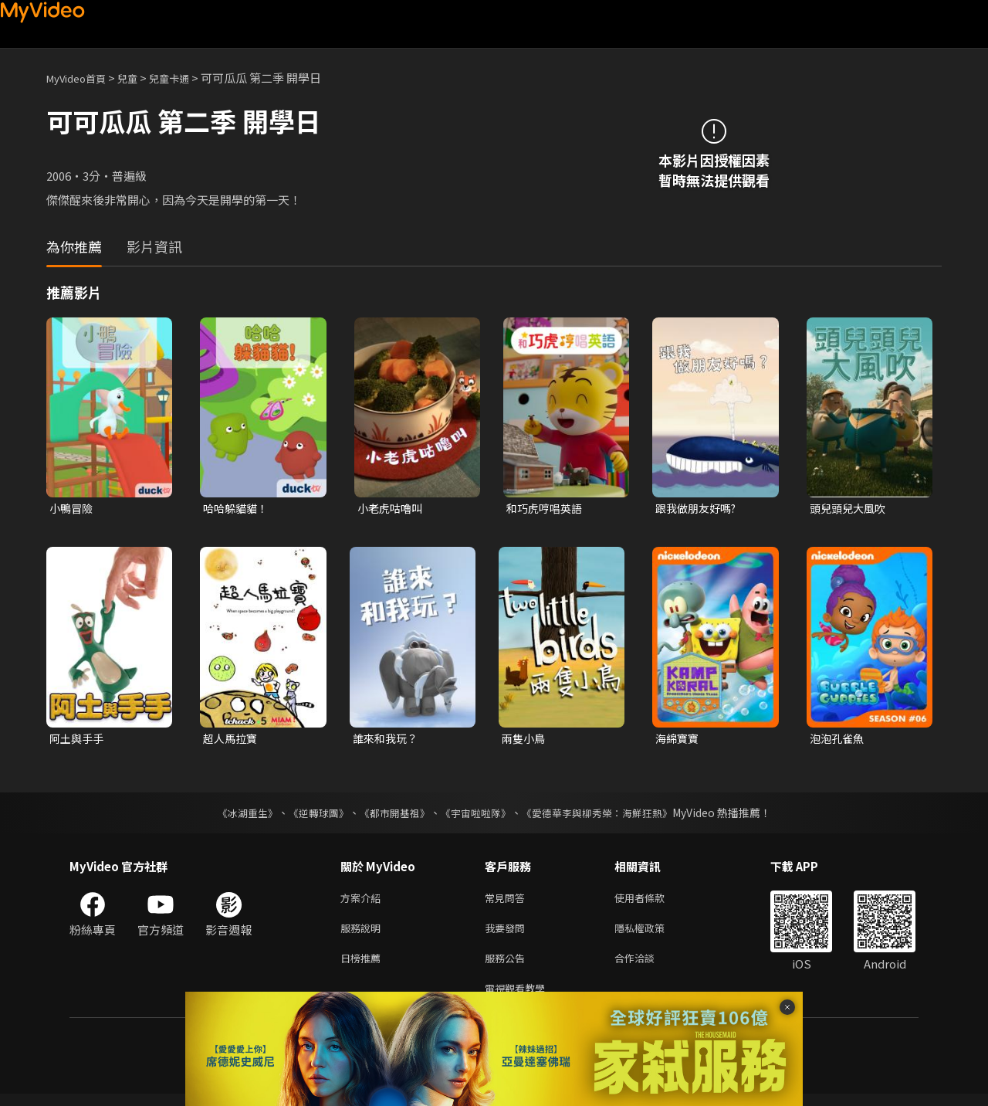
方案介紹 (363, 902)
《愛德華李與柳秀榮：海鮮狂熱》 (607, 815)
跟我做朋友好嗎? (699, 508)
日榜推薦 (363, 966)
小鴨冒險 (72, 508)
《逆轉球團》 (309, 815)
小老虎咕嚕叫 (392, 508)
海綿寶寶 (678, 740)
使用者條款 (653, 902)
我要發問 (508, 934)
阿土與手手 (78, 740)
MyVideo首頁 (81, 78)
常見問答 (508, 902)
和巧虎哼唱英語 (546, 508)
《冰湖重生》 (233, 815)
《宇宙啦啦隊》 (477, 815)
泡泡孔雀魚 (839, 740)
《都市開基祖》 (390, 815)
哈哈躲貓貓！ (237, 508)
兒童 (139, 78)
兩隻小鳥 (525, 740)
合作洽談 (647, 966)
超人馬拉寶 (232, 740)
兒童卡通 (186, 78)
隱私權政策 (653, 934)
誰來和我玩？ (387, 740)
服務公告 (508, 966)
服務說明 (363, 934)
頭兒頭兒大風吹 (850, 508)
